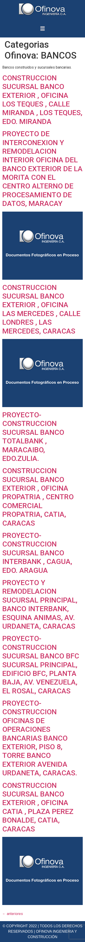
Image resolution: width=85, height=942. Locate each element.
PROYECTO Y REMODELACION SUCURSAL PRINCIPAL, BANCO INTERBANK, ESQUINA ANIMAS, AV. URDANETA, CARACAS (39, 604)
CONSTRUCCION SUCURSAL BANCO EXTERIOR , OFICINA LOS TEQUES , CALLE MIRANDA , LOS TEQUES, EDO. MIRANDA (42, 100)
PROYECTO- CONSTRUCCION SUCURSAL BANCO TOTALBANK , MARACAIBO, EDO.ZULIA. (33, 436)
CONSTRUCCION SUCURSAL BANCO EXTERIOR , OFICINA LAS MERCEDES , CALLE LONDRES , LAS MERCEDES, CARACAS (41, 309)
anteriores (12, 914)
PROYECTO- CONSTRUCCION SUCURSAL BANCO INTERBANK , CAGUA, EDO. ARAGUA (37, 553)
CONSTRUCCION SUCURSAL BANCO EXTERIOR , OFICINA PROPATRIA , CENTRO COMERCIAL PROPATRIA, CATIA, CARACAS (38, 496)
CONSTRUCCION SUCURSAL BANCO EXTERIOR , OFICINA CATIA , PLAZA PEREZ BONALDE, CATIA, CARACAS (37, 807)
